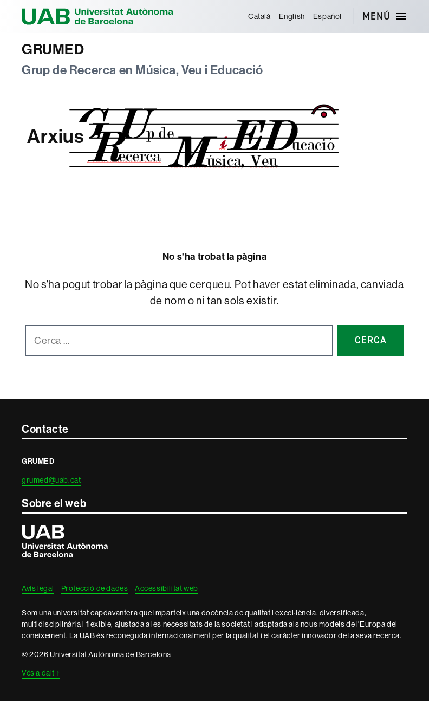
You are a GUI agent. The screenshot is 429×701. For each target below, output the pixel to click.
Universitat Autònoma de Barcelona (97, 16)
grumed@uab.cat (51, 480)
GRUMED (53, 49)
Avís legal (38, 588)
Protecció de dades (94, 588)
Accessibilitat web (166, 588)
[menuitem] (259, 16)
